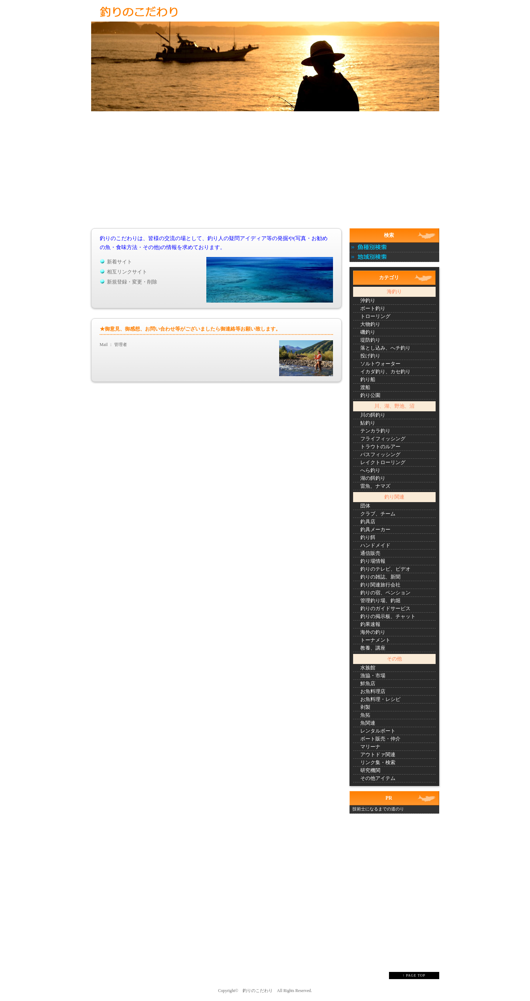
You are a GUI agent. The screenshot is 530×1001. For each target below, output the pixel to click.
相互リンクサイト (127, 272)
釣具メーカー (375, 529)
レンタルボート (377, 731)
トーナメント (375, 640)
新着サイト (119, 262)
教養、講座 (372, 648)
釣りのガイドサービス (385, 608)
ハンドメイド (375, 545)
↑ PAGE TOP (414, 975)
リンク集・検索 (377, 762)
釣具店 (367, 521)
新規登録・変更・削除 (132, 282)
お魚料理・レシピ (380, 699)
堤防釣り (370, 340)
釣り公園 (370, 395)
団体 (365, 506)
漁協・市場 (372, 675)
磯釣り (367, 332)
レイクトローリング (382, 462)
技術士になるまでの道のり (378, 808)
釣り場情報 (372, 561)
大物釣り (370, 324)
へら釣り (370, 470)
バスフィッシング (380, 454)
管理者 (120, 344)
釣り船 (367, 379)
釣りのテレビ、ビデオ (385, 569)
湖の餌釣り (372, 478)
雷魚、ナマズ (375, 486)
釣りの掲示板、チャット (388, 616)
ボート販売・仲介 (380, 739)
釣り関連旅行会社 (380, 585)
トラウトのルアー (380, 446)
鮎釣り (367, 423)
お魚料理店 (372, 691)
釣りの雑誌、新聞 (380, 577)
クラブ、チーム (377, 513)
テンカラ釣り (375, 431)
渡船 (365, 387)
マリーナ (370, 746)
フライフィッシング (382, 438)
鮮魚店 (367, 683)
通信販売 (370, 553)
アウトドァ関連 (377, 754)
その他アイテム (377, 778)
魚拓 (365, 715)
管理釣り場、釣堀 (380, 600)
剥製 (365, 707)
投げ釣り (370, 356)
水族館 (367, 667)
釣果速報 (370, 624)
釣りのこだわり (258, 990)
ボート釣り (372, 308)
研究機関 (370, 770)
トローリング (375, 316)
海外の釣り (372, 632)
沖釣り (367, 300)
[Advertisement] (265, 175)
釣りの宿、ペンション (385, 592)
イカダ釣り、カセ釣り (385, 371)
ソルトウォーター (380, 363)
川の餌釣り (372, 415)
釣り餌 (367, 537)
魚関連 (367, 723)
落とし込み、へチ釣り (385, 348)
